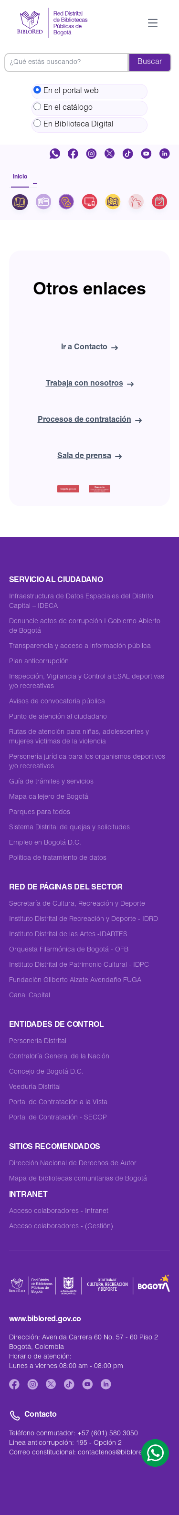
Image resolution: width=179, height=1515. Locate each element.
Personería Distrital (37, 1041)
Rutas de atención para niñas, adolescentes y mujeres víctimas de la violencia (79, 737)
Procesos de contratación (90, 420)
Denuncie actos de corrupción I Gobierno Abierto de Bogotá (84, 626)
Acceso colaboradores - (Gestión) (61, 1226)
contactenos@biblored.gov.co (123, 1453)
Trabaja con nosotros (90, 384)
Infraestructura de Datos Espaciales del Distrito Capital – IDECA (81, 602)
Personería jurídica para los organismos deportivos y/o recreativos (87, 762)
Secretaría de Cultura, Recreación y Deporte (77, 904)
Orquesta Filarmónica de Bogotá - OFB (68, 950)
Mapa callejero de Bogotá (48, 797)
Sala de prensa (89, 456)
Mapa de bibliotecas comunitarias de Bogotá (78, 1179)
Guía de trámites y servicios (51, 782)
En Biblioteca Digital (73, 124)
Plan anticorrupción (39, 661)
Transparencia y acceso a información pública (80, 646)
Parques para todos (39, 812)
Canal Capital (29, 996)
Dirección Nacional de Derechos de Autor (73, 1163)
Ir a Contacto (89, 348)
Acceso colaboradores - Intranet (58, 1211)
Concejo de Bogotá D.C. (46, 1072)
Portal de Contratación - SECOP (58, 1118)
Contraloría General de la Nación (59, 1057)
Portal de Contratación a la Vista (58, 1102)
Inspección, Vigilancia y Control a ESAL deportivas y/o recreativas (86, 682)
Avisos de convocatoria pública (57, 702)
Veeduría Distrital (35, 1087)
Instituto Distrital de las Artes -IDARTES (68, 934)
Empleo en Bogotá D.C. (45, 843)
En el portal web (66, 90)
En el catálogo (63, 107)
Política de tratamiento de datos (57, 858)
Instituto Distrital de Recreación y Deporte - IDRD (83, 919)
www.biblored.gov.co (45, 1320)
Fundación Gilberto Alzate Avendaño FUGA (75, 980)
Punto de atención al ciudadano (58, 717)
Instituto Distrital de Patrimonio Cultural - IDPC (79, 965)
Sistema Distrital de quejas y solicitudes (69, 828)
